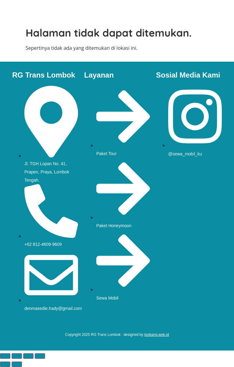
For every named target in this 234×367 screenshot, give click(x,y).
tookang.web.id (156, 334)
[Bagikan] (28, 356)
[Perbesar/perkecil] (5, 356)
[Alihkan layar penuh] (17, 356)
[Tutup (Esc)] (40, 356)
